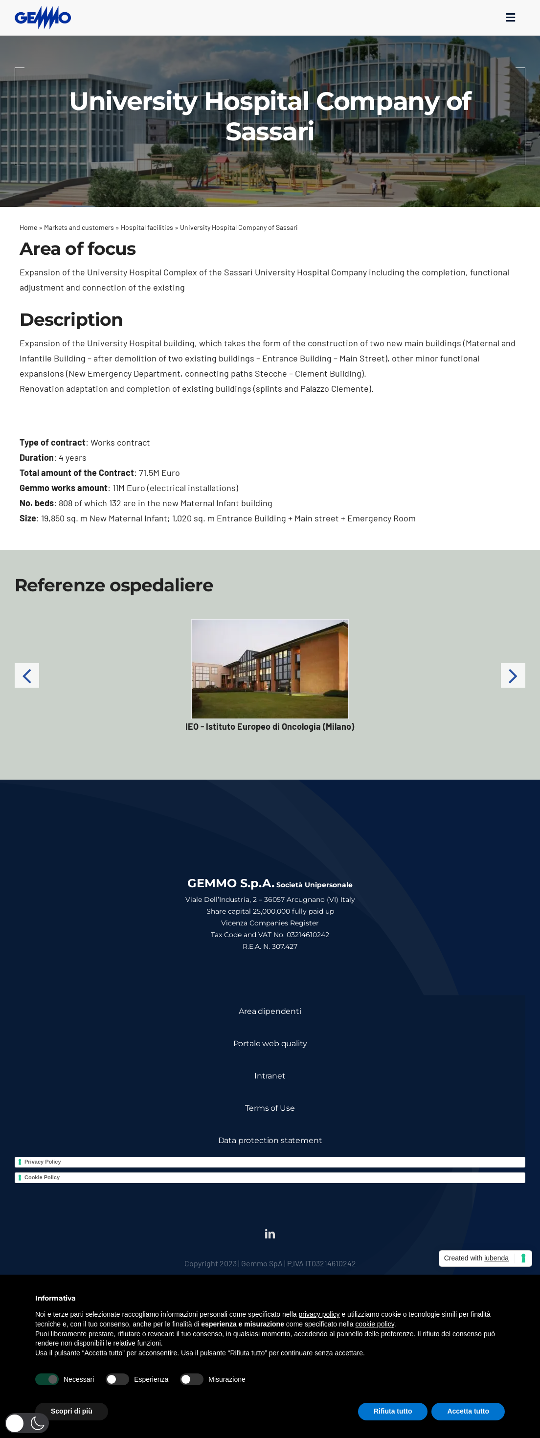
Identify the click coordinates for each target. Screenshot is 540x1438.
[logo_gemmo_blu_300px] (43, 10)
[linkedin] (270, 1234)
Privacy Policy (42, 1162)
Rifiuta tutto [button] (393, 1411)
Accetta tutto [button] (468, 1411)
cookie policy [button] (375, 1324)
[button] (27, 675)
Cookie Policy (42, 1177)
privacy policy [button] (319, 1314)
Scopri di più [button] (71, 1411)
